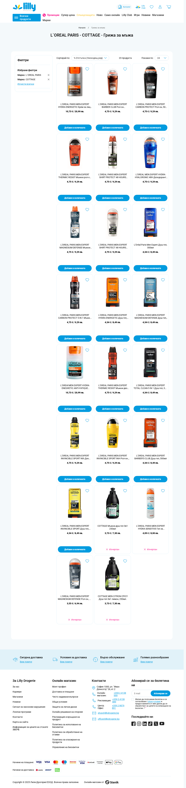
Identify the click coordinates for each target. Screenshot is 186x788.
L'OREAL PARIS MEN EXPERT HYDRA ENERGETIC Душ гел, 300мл (112, 316)
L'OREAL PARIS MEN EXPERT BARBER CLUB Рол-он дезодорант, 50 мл (112, 105)
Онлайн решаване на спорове (67, 712)
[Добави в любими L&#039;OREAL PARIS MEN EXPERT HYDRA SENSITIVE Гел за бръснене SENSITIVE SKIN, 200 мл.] (163, 491)
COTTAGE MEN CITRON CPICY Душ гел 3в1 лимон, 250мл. (113, 597)
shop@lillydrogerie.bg (108, 713)
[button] (34, 62)
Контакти (18, 717)
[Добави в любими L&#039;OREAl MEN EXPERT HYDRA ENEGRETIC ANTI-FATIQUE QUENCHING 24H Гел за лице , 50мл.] (87, 350)
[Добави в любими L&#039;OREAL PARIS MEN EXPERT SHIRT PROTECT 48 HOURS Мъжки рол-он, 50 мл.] (125, 209)
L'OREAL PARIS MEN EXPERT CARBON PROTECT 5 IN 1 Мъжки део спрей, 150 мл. (74, 316)
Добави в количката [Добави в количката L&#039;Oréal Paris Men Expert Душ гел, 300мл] (150, 268)
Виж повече (26, 662)
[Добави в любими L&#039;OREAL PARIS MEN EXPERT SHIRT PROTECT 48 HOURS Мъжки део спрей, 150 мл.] (125, 139)
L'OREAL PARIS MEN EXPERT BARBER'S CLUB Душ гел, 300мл (150, 457)
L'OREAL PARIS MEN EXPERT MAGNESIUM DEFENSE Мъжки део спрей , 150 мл (74, 246)
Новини (146, 15)
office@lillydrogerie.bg (108, 719)
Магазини (158, 15)
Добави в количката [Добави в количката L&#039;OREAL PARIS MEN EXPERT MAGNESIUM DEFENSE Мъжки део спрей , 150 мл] (74, 268)
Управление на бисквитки (65, 747)
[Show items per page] (162, 58)
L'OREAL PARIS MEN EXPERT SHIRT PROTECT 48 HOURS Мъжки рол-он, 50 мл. (112, 246)
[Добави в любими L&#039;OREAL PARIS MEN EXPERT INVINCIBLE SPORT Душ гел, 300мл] (87, 491)
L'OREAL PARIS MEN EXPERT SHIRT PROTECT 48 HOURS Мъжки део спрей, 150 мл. (112, 176)
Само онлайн (112, 15)
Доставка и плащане (63, 691)
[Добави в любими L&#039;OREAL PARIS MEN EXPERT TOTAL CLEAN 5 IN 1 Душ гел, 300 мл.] (163, 350)
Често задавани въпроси (65, 696)
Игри (137, 15)
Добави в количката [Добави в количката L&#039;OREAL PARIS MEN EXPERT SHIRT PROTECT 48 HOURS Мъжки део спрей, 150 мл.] (112, 198)
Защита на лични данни (64, 707)
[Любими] (151, 7)
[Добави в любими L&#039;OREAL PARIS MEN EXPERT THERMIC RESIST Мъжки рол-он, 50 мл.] (87, 139)
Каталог (124, 7)
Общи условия (59, 702)
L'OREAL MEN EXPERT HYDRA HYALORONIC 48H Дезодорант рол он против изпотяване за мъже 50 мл (150, 176)
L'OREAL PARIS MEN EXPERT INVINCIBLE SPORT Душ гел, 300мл (75, 527)
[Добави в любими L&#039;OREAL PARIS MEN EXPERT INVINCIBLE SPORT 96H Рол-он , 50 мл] (125, 420)
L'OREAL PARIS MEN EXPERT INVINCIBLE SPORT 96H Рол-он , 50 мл (113, 457)
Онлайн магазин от (101, 782)
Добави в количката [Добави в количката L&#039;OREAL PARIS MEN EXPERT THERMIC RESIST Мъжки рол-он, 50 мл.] (74, 198)
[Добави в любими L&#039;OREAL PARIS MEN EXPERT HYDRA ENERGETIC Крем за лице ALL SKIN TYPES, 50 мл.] (87, 69)
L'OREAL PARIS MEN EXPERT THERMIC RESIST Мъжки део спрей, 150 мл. (112, 387)
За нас (16, 686)
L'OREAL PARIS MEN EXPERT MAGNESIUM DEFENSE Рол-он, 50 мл (75, 597)
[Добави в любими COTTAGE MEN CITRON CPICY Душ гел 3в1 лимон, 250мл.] (125, 561)
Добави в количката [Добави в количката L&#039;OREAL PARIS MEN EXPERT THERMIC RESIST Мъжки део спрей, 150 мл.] (112, 409)
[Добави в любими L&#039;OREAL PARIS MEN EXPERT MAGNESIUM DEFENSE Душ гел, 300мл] (163, 280)
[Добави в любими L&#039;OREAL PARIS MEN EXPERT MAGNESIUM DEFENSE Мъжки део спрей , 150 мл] (87, 209)
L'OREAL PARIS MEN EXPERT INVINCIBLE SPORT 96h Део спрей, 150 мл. (75, 457)
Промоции (53, 15)
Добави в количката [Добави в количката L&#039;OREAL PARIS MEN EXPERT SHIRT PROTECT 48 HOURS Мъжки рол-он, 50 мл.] (112, 268)
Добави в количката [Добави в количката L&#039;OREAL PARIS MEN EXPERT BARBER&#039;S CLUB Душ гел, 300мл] (150, 479)
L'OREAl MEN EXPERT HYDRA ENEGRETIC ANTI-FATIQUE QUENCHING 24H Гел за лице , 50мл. (75, 387)
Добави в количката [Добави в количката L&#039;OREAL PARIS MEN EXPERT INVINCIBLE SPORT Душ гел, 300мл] (74, 549)
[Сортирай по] (90, 58)
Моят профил (59, 686)
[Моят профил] (160, 7)
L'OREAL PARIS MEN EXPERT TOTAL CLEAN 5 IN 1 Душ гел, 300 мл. (150, 387)
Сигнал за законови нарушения (29, 707)
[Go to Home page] (24, 7)
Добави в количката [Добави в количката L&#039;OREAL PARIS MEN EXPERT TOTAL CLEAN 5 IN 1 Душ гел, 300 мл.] (150, 409)
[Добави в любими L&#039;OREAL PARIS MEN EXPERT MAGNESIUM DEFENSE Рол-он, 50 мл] (87, 561)
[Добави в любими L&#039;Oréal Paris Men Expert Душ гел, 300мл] (163, 209)
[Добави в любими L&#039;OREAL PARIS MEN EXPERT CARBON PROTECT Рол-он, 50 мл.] (163, 69)
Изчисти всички (26, 84)
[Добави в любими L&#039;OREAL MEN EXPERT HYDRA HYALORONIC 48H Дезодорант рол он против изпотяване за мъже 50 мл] (163, 139)
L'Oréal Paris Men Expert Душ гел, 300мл (150, 246)
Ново (100, 15)
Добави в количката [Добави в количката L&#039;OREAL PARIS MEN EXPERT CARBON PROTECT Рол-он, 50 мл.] (150, 127)
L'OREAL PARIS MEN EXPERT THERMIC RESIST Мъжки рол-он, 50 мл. (74, 176)
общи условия (154, 701)
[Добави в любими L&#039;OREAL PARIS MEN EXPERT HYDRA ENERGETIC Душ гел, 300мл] (125, 280)
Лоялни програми (22, 712)
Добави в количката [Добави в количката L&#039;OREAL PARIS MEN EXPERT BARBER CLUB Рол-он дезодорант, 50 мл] (112, 127)
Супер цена (68, 15)
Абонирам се (160, 693)
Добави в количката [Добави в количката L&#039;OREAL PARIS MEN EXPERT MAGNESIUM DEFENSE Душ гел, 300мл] (150, 338)
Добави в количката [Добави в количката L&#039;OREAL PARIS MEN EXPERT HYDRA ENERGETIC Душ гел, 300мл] (112, 338)
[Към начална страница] (82, 27)
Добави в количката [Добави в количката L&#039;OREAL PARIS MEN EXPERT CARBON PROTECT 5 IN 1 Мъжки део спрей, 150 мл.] (74, 338)
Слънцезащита (86, 15)
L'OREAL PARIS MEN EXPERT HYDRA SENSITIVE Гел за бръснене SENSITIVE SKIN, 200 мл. (150, 527)
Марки (46, 20)
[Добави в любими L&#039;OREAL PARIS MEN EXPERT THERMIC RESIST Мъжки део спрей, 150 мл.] (125, 350)
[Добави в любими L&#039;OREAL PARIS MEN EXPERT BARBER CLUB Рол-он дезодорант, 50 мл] (125, 69)
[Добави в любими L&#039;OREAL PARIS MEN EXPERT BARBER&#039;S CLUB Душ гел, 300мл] (163, 420)
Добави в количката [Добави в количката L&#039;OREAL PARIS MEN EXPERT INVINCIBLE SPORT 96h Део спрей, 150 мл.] (74, 479)
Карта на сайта (20, 722)
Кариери (17, 691)
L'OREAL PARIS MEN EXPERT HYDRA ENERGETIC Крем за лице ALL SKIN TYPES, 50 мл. (75, 105)
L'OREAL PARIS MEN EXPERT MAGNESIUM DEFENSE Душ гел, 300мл (151, 316)
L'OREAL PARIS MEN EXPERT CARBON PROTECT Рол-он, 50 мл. (150, 105)
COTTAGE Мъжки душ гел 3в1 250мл (112, 527)
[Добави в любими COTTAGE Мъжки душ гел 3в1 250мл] (125, 491)
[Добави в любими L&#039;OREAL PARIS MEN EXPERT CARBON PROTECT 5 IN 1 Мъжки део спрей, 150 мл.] (87, 280)
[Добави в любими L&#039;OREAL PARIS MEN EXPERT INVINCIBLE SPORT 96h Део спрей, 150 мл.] (87, 420)
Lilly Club (127, 15)
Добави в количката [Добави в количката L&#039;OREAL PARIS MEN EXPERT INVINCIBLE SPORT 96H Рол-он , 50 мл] (112, 479)
